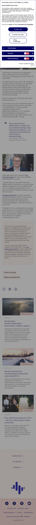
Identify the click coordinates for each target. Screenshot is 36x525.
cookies (10, 24)
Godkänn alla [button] (18, 29)
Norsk (12, 5)
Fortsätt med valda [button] (18, 34)
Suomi (16, 5)
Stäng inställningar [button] (16, 40)
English (8, 5)
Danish (4, 5)
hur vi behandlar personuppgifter (24, 24)
